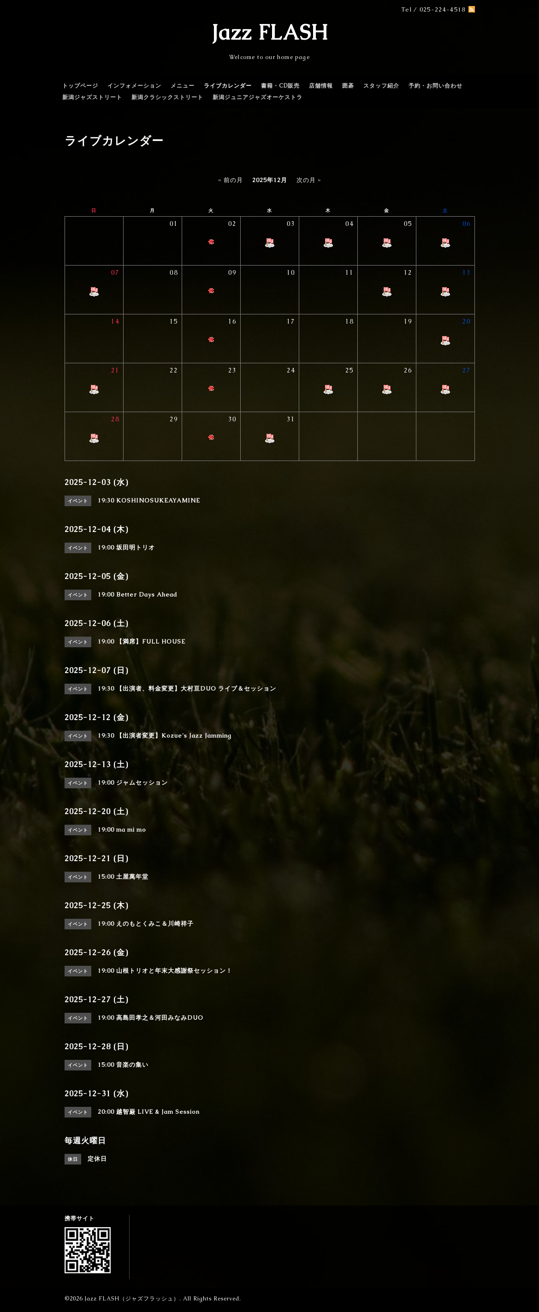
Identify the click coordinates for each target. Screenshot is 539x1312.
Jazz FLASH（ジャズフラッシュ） (131, 1298)
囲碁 (348, 85)
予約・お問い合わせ (435, 85)
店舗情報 (321, 85)
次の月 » (308, 180)
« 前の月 (230, 180)
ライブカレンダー (228, 85)
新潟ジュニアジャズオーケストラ (257, 97)
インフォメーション (134, 85)
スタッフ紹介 (381, 85)
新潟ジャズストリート (92, 97)
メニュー (183, 85)
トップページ (80, 85)
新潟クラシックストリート (167, 97)
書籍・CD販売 (280, 85)
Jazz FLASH (270, 32)
